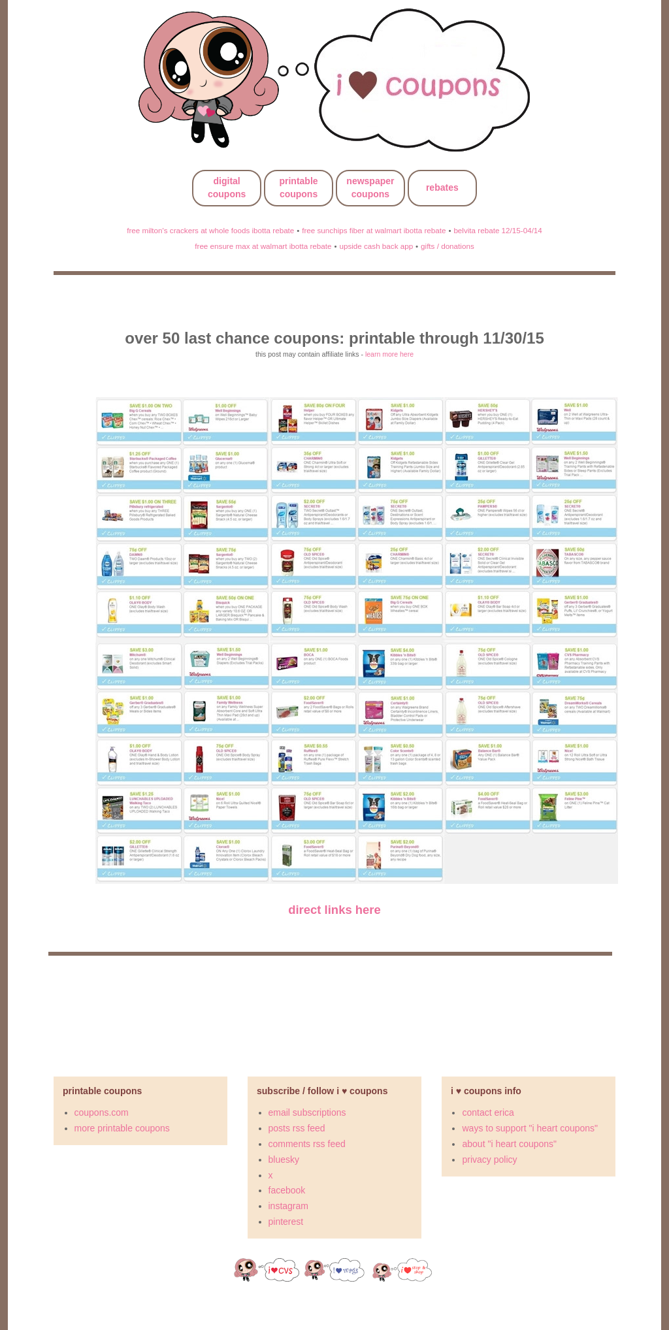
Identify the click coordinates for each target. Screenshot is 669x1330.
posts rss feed (297, 1128)
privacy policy (489, 1159)
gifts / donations (447, 246)
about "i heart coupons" (509, 1144)
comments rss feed (307, 1144)
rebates (442, 187)
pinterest (286, 1221)
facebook (287, 1190)
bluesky (284, 1159)
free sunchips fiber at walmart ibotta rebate (374, 230)
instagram (288, 1206)
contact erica (488, 1112)
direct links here (334, 909)
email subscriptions (307, 1112)
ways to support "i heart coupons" (530, 1128)
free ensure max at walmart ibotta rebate (263, 246)
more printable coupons (122, 1128)
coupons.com (101, 1112)
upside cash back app (376, 246)
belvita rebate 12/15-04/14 (497, 230)
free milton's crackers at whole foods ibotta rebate (210, 230)
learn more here (389, 354)
